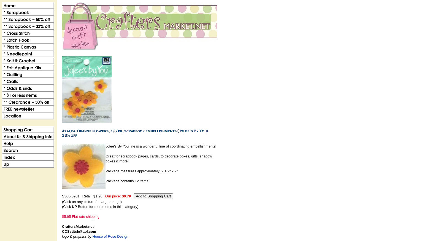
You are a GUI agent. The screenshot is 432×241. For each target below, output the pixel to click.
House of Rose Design (110, 236)
